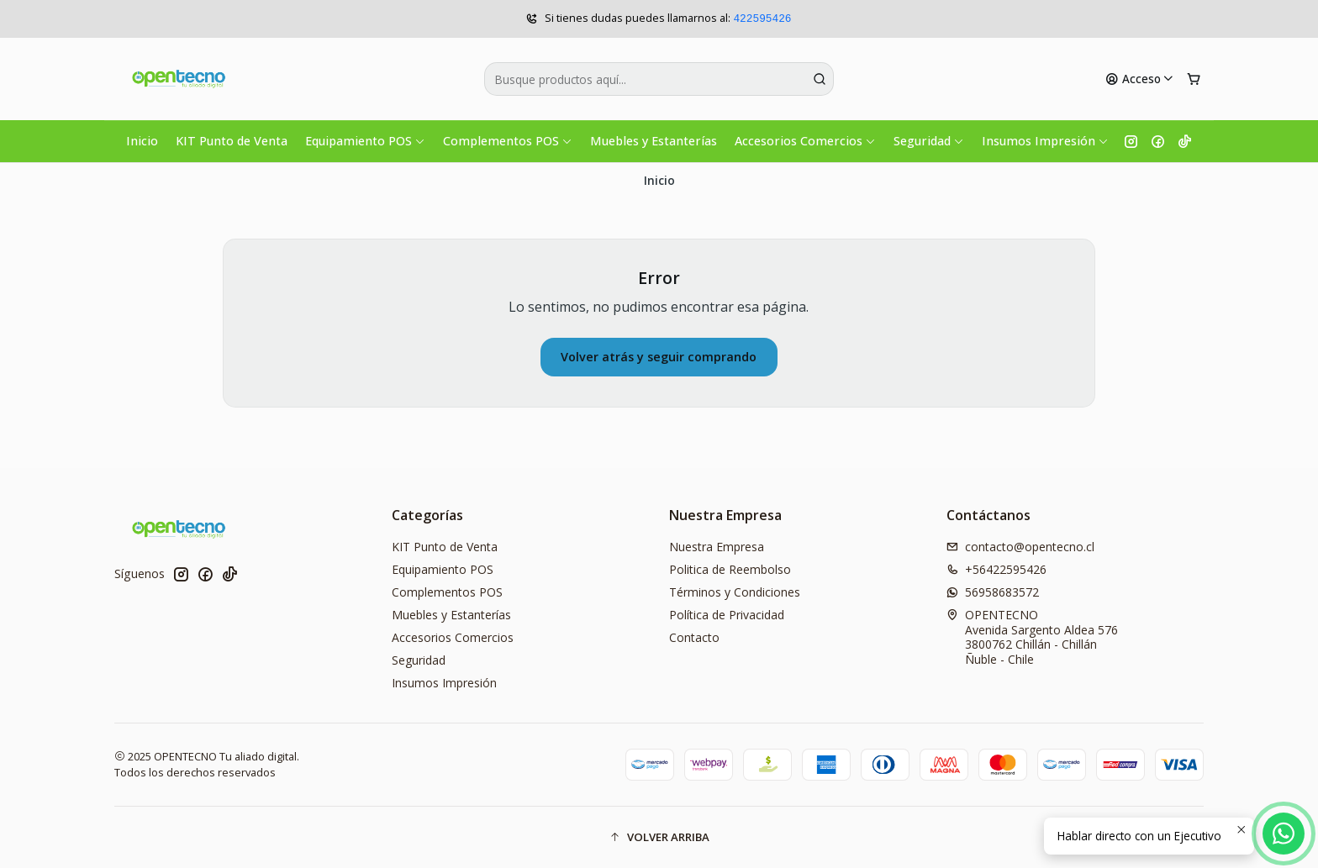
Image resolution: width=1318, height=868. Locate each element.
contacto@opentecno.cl (1020, 547)
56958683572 (992, 592)
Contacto (694, 637)
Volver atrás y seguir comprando (659, 357)
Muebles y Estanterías (653, 141)
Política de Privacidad (726, 615)
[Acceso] (1140, 79)
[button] (659, 837)
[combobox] (659, 79)
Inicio (142, 141)
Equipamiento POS (365, 141)
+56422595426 (996, 569)
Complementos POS (507, 141)
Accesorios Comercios (805, 141)
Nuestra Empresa (716, 547)
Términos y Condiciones (734, 592)
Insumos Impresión (1045, 141)
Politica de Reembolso (730, 569)
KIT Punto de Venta (231, 141)
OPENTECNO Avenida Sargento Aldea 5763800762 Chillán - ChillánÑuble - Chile (1032, 637)
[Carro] (1194, 79)
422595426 (762, 19)
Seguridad (929, 141)
